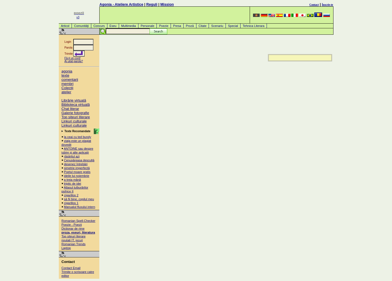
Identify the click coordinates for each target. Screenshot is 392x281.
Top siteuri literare (76, 117)
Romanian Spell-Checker (78, 220)
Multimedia (128, 25)
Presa (177, 25)
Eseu (113, 25)
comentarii (70, 79)
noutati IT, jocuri (72, 240)
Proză (190, 25)
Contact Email (71, 268)
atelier (66, 92)
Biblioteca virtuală (76, 104)
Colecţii (68, 88)
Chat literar (70, 109)
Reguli (151, 4)
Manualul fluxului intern (79, 207)
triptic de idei (72, 183)
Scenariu (217, 25)
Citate (203, 25)
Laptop (66, 248)
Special (233, 25)
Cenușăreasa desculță (79, 160)
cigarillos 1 (71, 203)
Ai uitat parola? (73, 61)
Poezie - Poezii (72, 224)
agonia (67, 71)
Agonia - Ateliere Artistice (121, 4)
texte (65, 75)
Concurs (99, 25)
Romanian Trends (74, 244)
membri (68, 84)
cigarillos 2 (71, 195)
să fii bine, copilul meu (79, 199)
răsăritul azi (72, 156)
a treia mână (72, 179)
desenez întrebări (76, 164)
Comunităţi (81, 25)
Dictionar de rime (73, 228)
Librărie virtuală (74, 100)
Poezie (163, 25)
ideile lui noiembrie (76, 175)
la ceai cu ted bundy (77, 137)
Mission (167, 4)
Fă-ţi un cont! (72, 58)
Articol (65, 25)
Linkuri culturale (74, 121)
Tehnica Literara (253, 25)
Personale (148, 25)
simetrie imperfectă (77, 168)
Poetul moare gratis (77, 172)
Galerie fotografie (75, 113)
